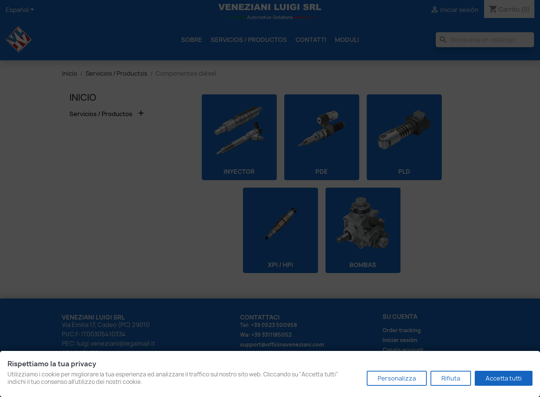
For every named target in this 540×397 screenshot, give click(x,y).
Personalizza (397, 378)
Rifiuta (450, 378)
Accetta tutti (504, 378)
